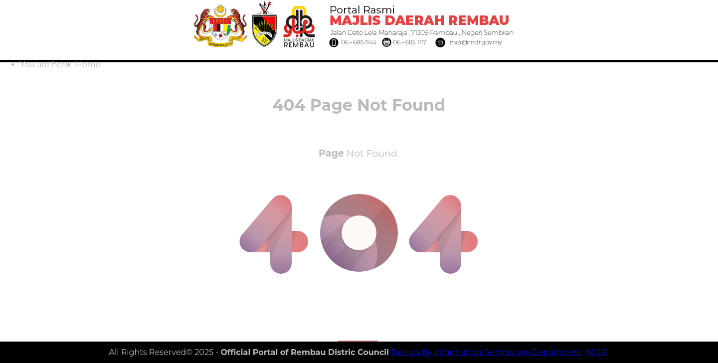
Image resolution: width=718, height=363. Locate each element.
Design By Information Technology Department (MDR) (500, 352)
